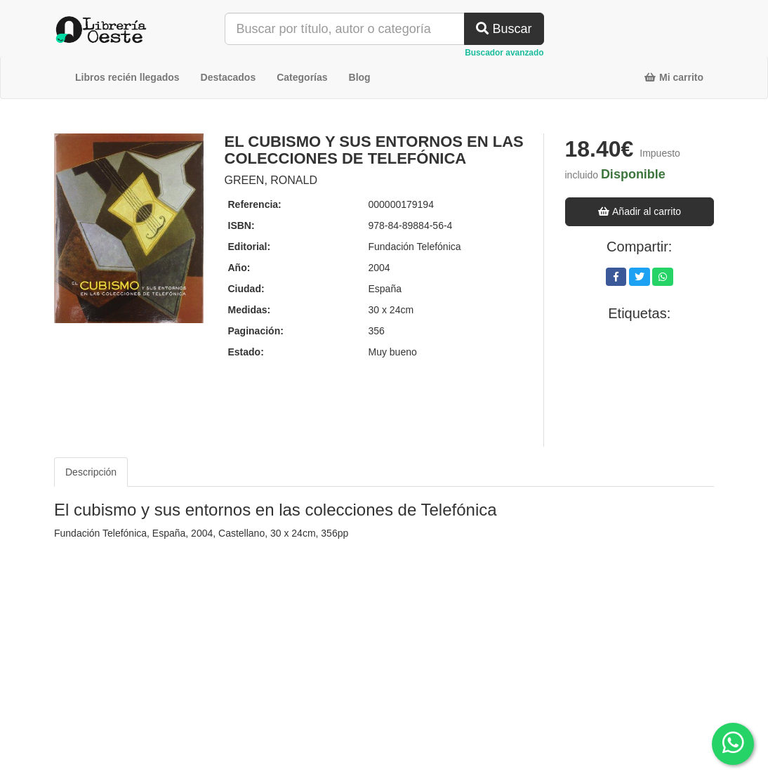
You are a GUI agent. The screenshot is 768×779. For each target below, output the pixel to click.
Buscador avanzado (504, 53)
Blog (360, 77)
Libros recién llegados (127, 77)
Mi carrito (673, 77)
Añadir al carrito (639, 211)
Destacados (228, 77)
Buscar (503, 29)
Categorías (302, 77)
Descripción (91, 472)
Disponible (633, 174)
